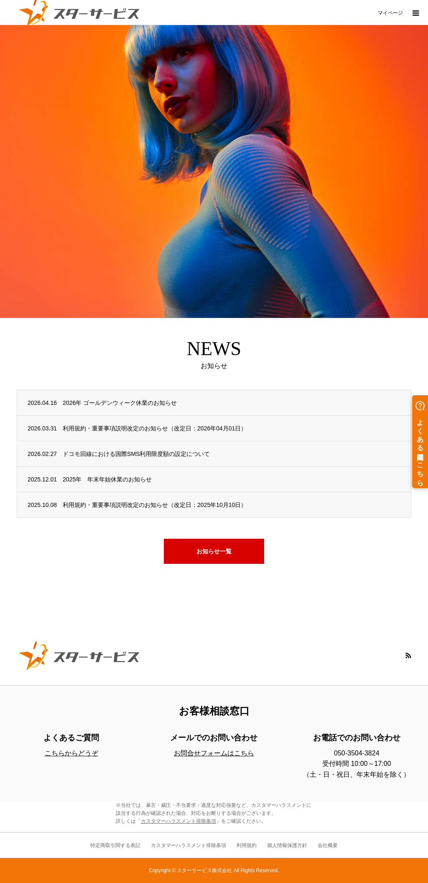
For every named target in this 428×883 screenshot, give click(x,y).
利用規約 (247, 845)
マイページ (390, 12)
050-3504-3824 (357, 753)
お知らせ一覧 (214, 551)
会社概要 (328, 845)
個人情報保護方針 (287, 845)
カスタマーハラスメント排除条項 (178, 821)
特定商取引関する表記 (115, 845)
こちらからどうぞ (71, 753)
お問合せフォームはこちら (214, 753)
